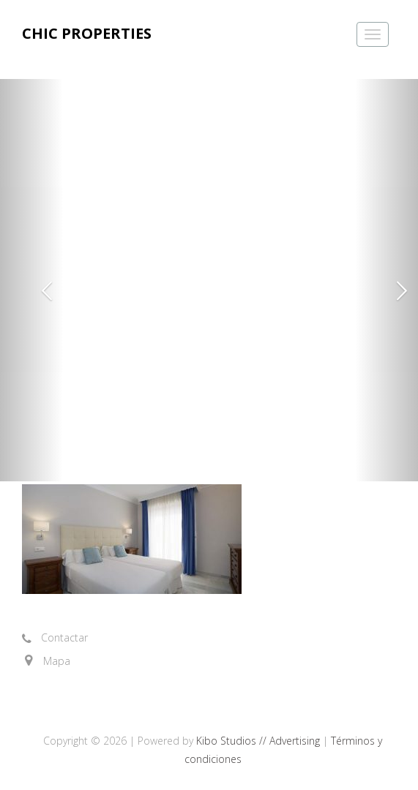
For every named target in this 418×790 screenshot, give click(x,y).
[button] (31, 280)
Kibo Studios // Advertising (259, 741)
